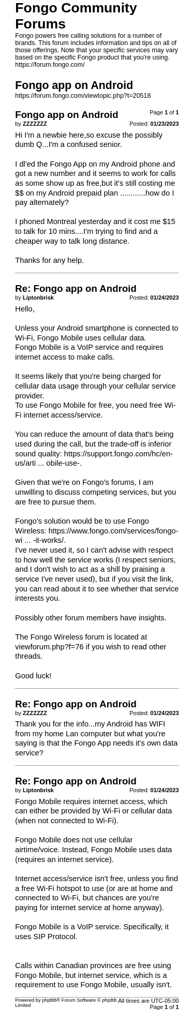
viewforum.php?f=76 (49, 647)
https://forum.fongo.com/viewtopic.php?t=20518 (83, 95)
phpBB (49, 1000)
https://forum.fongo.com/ (49, 64)
